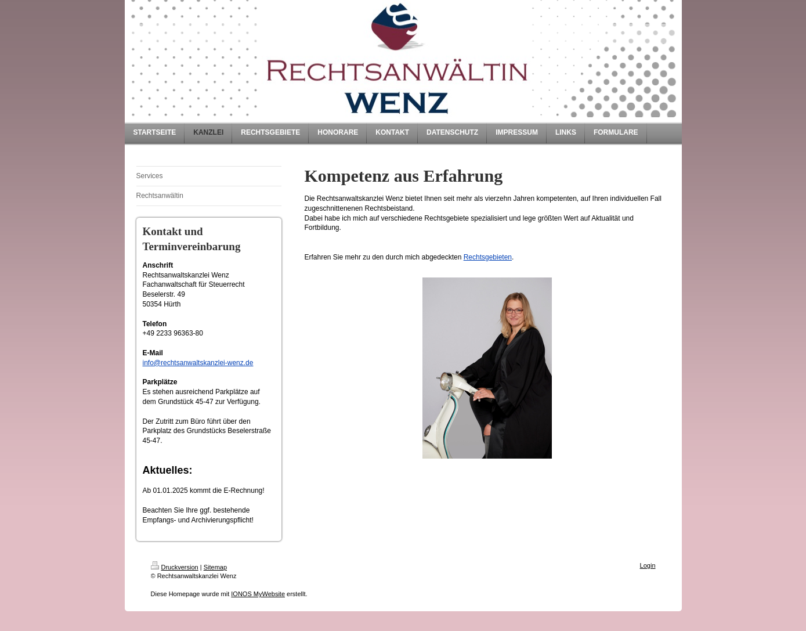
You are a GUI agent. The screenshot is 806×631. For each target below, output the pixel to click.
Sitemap (215, 567)
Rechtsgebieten (488, 257)
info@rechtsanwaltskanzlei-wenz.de (198, 363)
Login (648, 565)
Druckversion (174, 567)
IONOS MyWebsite (258, 593)
